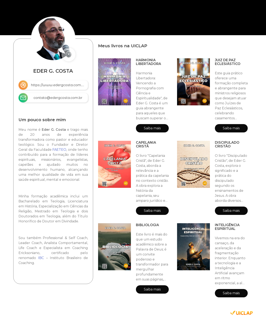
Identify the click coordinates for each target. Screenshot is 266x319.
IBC (41, 258)
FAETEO (59, 150)
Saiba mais (152, 128)
